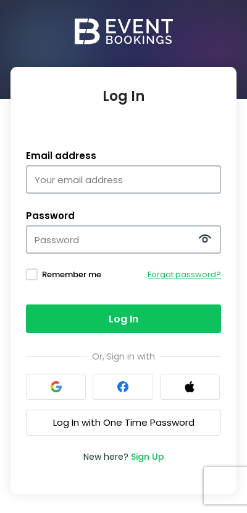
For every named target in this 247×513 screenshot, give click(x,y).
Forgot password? (184, 274)
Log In (123, 319)
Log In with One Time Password (124, 422)
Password (50, 216)
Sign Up (147, 456)
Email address (61, 156)
